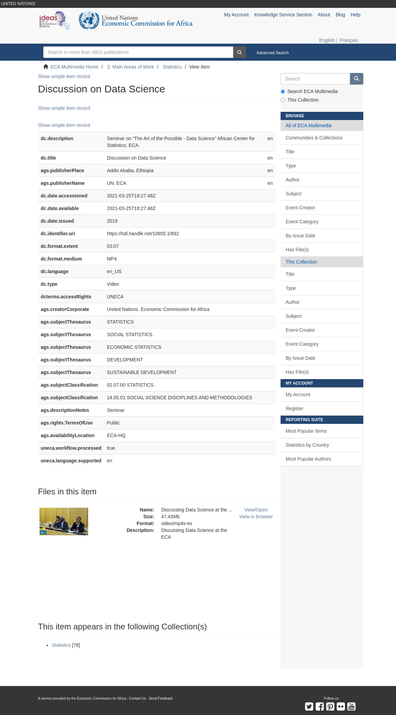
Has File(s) (297, 249)
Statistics (172, 67)
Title (290, 151)
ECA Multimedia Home (74, 67)
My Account (298, 394)
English (327, 40)
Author (293, 179)
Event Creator (300, 207)
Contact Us (137, 698)
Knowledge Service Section (283, 14)
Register (294, 408)
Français (349, 40)
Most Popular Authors (308, 459)
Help (356, 14)
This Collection (300, 100)
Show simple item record (64, 76)
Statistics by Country (307, 445)
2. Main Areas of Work (130, 67)
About (324, 14)
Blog (340, 14)
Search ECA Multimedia (309, 91)
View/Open (256, 509)
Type (291, 165)
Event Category (302, 221)
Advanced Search (272, 52)
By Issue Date (300, 235)
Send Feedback (161, 698)
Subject (294, 193)
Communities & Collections (314, 137)
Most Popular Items (306, 431)
